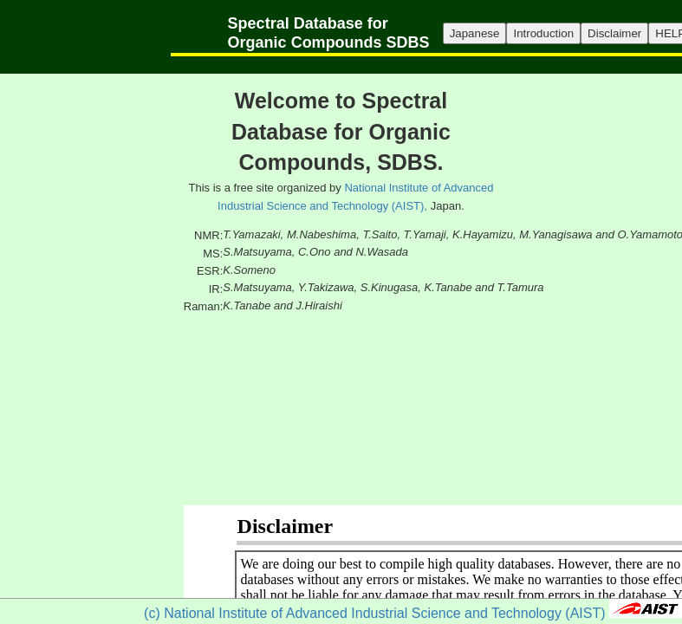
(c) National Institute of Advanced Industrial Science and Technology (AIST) (374, 613)
